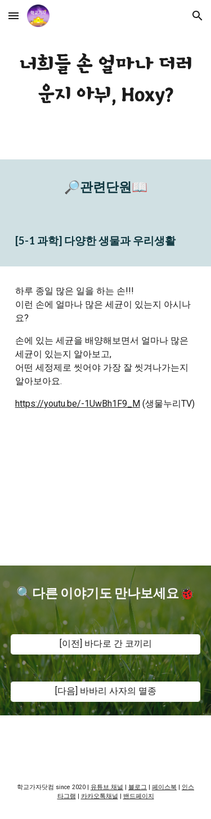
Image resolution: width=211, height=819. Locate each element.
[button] (13, 15)
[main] (106, 79)
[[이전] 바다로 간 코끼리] (105, 644)
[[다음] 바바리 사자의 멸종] (105, 691)
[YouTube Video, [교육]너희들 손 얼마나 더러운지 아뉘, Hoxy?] (106, 497)
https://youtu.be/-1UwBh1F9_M (77, 403)
